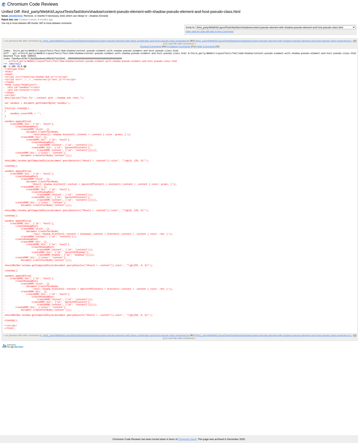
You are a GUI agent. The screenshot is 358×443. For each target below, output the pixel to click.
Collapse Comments (179, 46)
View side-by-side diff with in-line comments (209, 31)
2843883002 (15, 15)
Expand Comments (150, 46)
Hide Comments (206, 46)
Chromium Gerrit (187, 439)
